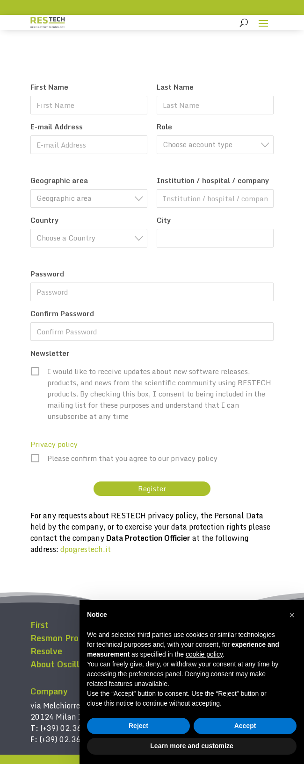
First (39, 625)
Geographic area (59, 180)
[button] (291, 615)
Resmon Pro (54, 638)
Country (44, 220)
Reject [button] (138, 725)
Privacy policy (54, 444)
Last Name (175, 86)
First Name (49, 86)
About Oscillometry (69, 664)
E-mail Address (56, 126)
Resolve (46, 651)
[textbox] (218, 144)
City (164, 220)
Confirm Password (62, 313)
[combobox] (215, 144)
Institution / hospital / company (213, 180)
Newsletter (50, 353)
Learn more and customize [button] (191, 746)
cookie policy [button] (204, 654)
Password (47, 273)
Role (164, 126)
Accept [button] (245, 725)
